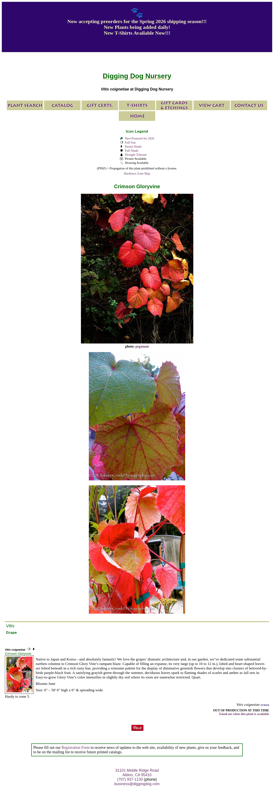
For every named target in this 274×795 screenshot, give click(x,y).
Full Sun (130, 142)
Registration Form (75, 747)
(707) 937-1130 (130, 779)
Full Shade (131, 150)
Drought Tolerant (135, 154)
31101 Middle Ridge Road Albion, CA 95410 (137, 772)
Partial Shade (133, 146)
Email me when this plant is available (244, 714)
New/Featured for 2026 (139, 138)
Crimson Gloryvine (18, 653)
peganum (142, 346)
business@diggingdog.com (137, 784)
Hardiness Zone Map (137, 173)
